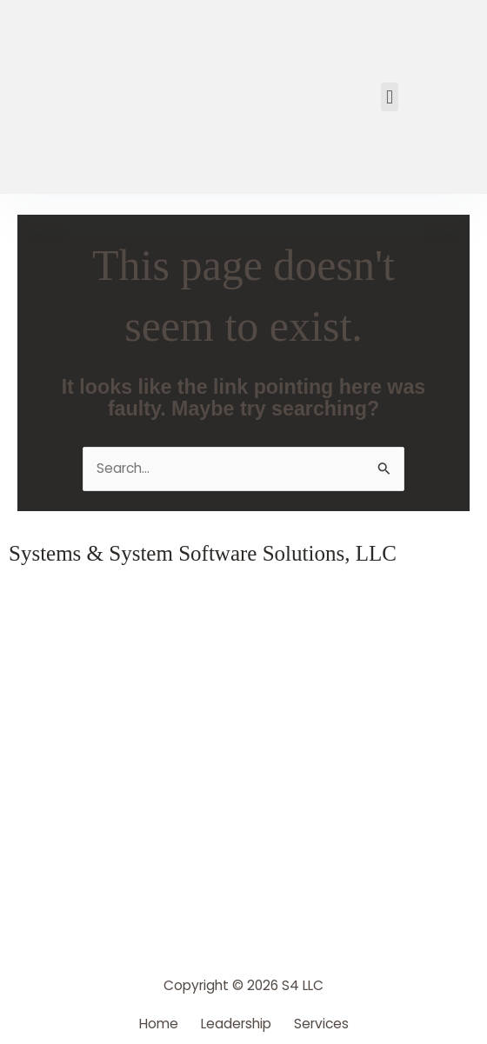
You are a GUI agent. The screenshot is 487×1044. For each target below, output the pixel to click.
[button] (389, 97)
